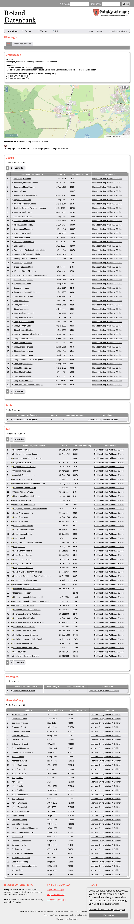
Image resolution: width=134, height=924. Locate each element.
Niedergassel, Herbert (22, 593)
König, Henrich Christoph (23, 330)
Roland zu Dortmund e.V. (62, 915)
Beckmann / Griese (19, 714)
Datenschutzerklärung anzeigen (107, 909)
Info (57, 31)
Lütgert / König (18, 815)
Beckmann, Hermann (22, 179)
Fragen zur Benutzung (56, 894)
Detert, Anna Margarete (23, 229)
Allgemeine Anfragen (55, 889)
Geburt (61, 174)
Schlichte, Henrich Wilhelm (24, 627)
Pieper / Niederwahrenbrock (23, 832)
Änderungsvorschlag (22, 43)
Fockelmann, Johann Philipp (24, 488)
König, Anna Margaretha (23, 296)
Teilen (91, 31)
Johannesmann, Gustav (23, 280)
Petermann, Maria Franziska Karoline (28, 622)
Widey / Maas (17, 874)
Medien (43, 31)
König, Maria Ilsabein (22, 376)
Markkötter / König (19, 820)
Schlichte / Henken (19, 845)
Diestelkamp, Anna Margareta (25, 419)
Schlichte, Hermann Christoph (25, 635)
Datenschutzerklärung (81, 915)
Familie (28, 710)
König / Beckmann (19, 765)
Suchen (28, 31)
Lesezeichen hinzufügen (117, 31)
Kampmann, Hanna (21, 288)
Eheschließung (56, 710)
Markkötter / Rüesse (20, 824)
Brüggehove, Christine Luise (25, 195)
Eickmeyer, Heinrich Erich (23, 242)
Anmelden (13, 31)
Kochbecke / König (19, 761)
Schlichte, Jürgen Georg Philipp (26, 648)
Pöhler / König (17, 837)
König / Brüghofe (18, 769)
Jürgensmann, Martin (22, 284)
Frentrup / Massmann (20, 748)
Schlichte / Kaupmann (21, 849)
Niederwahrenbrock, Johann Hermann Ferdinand (33, 601)
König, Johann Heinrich (22, 338)
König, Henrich (19, 538)
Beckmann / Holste (19, 719)
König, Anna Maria (20, 301)
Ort (8, 43)
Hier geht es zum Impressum (67, 919)
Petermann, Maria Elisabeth (24, 618)
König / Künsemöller (20, 794)
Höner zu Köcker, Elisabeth (24, 271)
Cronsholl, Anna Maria (22, 216)
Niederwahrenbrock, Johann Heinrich (28, 597)
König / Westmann (19, 803)
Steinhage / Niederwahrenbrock (24, 866)
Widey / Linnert (18, 870)
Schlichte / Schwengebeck (22, 853)
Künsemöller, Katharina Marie (25, 580)
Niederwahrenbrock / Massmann (25, 828)
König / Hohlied (18, 790)
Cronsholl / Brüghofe (20, 736)
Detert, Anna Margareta (23, 225)
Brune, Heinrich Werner (23, 212)
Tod (65, 446)
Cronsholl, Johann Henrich (24, 221)
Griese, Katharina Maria (23, 267)
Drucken (100, 31)
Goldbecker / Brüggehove (22, 752)
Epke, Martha (18, 246)
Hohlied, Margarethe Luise (24, 504)
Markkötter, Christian (21, 584)
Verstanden (108, 915)
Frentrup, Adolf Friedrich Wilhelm (26, 254)
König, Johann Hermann (23, 347)
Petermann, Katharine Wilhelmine (27, 614)
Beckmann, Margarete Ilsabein (25, 183)
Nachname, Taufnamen (32, 174)
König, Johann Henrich (22, 343)
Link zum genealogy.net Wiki (17, 78)
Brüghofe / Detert (19, 727)
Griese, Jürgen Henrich (22, 263)
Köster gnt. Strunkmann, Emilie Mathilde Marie (32, 576)
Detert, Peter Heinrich (22, 233)
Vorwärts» (19, 168)
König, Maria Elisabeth (22, 372)
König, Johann (19, 547)
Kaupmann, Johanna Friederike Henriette (30, 509)
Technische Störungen (56, 899)
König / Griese (17, 782)
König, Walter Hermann (22, 380)
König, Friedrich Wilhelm (23, 317)
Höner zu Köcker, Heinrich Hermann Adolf (30, 275)
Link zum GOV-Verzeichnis (17, 76)
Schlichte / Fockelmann (21, 841)
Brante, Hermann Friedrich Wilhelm (27, 458)
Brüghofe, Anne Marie (22, 200)
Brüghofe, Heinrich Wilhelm (24, 204)
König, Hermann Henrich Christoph (27, 334)
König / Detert (17, 778)
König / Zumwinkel (19, 807)
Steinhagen (37, 68)
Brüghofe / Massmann (21, 731)
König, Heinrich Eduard (22, 326)
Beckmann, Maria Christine (24, 187)
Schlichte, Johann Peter (23, 643)
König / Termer (18, 799)
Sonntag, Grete (19, 652)
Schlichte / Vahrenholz (21, 858)
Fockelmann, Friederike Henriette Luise (29, 250)
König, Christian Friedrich (23, 313)
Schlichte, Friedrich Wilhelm (24, 691)
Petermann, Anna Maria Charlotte (27, 610)
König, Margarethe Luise (23, 368)
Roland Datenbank (20, 16)
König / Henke (17, 786)
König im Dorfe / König (21, 811)
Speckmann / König (20, 862)
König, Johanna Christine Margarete (28, 359)
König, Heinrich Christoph (23, 322)
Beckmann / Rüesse (20, 723)
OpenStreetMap (113, 136)
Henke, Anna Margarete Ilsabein (26, 496)
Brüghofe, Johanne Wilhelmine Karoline (29, 208)
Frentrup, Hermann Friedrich (25, 258)
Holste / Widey (18, 757)
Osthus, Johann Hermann (23, 605)
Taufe (53, 415)
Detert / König (17, 740)
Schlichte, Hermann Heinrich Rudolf (27, 639)
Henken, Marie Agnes (22, 500)
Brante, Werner (19, 191)
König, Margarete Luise (22, 364)
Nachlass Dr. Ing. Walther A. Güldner (107, 179)
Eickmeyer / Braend (20, 744)
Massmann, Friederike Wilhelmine (27, 589)
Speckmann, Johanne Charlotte (26, 656)
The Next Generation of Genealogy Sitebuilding (54, 911)
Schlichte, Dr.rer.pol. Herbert (24, 631)
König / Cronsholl (19, 773)
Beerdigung (53, 686)
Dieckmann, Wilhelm (21, 237)
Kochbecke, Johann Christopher (26, 292)
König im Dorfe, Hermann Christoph (28, 385)
